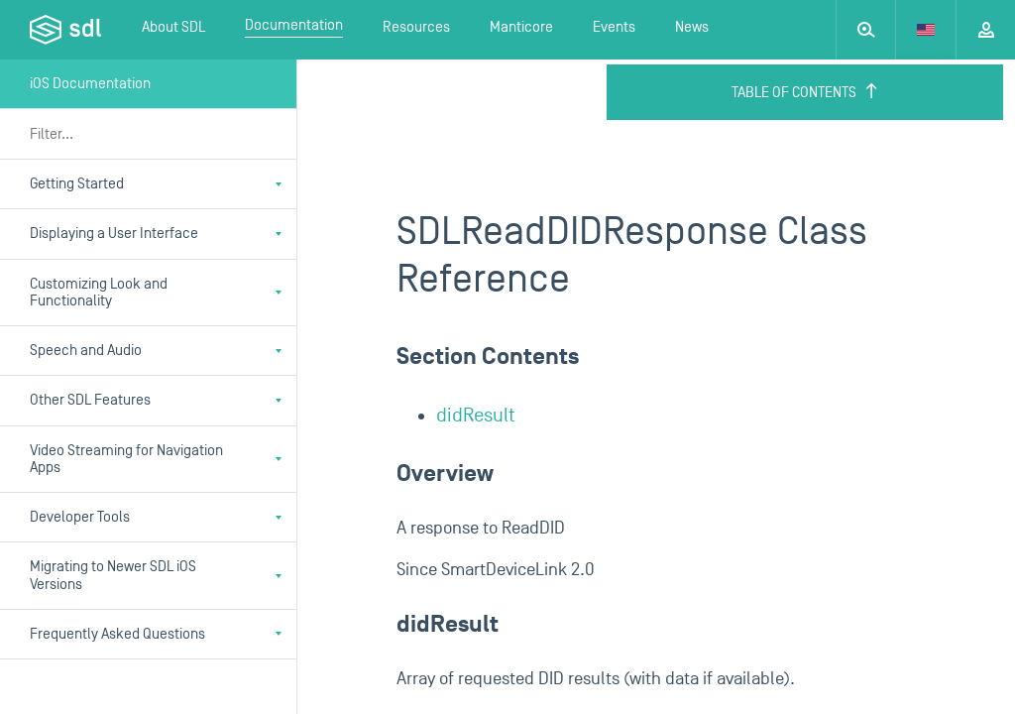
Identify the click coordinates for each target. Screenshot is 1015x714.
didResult (475, 415)
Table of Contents (805, 92)
